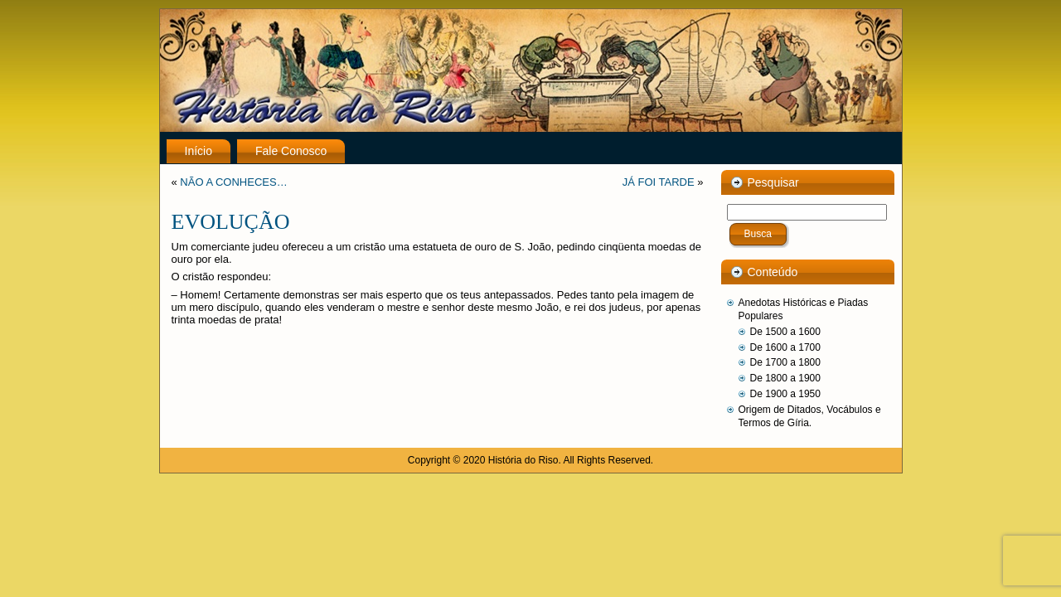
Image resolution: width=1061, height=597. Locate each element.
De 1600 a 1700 (785, 347)
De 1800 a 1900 (785, 378)
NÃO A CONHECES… (233, 182)
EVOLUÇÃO (231, 222)
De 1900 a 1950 (785, 394)
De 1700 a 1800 (785, 362)
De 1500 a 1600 (785, 331)
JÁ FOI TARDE (659, 182)
